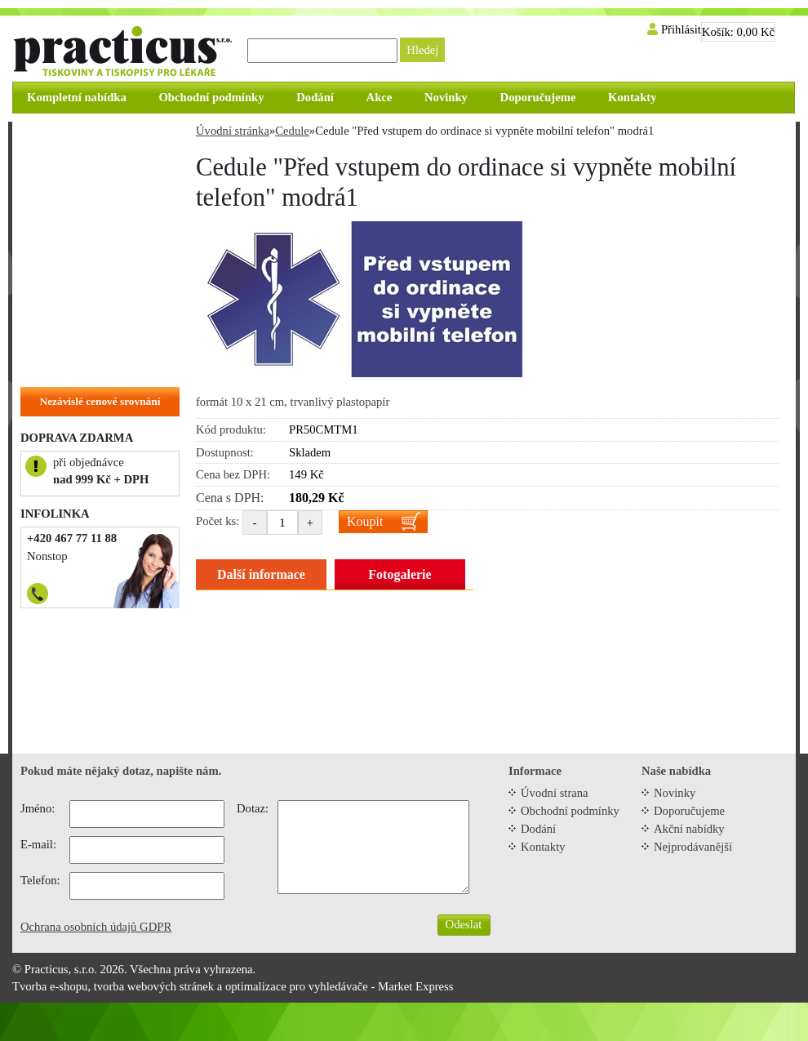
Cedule (46, 236)
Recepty (49, 160)
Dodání (538, 828)
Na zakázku (59, 363)
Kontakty (543, 846)
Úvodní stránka (232, 130)
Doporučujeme (689, 810)
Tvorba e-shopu (49, 986)
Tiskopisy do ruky (75, 211)
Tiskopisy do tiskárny (84, 186)
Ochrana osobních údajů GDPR (95, 926)
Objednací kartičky (78, 287)
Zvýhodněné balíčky (80, 135)
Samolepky (57, 262)
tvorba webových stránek (154, 986)
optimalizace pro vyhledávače (296, 986)
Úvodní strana (554, 792)
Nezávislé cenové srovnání (100, 401)
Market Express (415, 986)
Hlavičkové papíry (75, 338)
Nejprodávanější (693, 846)
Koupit (365, 521)
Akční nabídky (689, 828)
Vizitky (47, 312)
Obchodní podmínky (570, 810)
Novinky (674, 792)
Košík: (738, 31)
